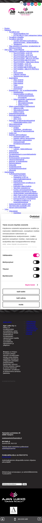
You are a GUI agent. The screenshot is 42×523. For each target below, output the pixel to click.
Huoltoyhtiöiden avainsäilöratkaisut (25, 193)
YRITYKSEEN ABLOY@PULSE (24, 67)
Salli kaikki (21, 291)
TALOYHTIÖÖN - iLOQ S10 (23, 55)
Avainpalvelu (17, 88)
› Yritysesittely (31, 325)
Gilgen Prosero (23, 104)
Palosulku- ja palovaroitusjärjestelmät (22, 120)
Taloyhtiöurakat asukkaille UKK (19, 206)
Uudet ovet (13, 133)
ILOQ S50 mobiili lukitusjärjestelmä (25, 197)
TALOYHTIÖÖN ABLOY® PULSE (25, 57)
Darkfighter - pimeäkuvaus (22, 129)
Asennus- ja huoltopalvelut (18, 161)
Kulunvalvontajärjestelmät (18, 115)
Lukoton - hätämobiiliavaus (22, 149)
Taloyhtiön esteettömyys (21, 188)
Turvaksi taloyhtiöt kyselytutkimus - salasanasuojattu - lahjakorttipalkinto (26, 41)
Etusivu (7, 28)
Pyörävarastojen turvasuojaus (19, 158)
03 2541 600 (6, 457)
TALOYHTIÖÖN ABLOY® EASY (24, 60)
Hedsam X (17, 117)
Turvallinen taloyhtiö (16, 39)
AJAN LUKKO (7, 322)
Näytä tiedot (30, 285)
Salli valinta (21, 298)
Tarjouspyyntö (18, 87)
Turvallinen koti (14, 32)
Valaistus (12, 145)
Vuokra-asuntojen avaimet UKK (20, 204)
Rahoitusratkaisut (15, 163)
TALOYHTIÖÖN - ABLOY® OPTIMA (26, 58)
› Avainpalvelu (31, 323)
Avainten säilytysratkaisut (18, 135)
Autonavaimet (14, 152)
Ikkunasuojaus (14, 156)
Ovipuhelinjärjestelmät (16, 113)
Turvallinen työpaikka (16, 37)
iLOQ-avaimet (18, 81)
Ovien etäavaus (14, 147)
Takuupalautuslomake (25, 103)
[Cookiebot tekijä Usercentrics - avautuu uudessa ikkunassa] (29, 217)
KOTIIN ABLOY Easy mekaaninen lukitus (27, 35)
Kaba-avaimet (18, 83)
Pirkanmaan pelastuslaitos (22, 140)
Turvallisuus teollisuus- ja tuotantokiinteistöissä (22, 201)
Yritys (6, 209)
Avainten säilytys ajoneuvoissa (24, 138)
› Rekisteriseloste (32, 328)
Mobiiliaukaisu (18, 92)
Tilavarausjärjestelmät (16, 159)
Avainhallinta (13, 78)
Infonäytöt (12, 170)
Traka (15, 85)
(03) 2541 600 (21, 519)
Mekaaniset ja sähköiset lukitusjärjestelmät (24, 51)
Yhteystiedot (13, 211)
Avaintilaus (17, 213)
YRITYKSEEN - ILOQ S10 (22, 65)
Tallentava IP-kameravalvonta (23, 131)
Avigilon (16, 128)
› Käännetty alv (31, 330)
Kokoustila (12, 165)
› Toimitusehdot (31, 327)
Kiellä (21, 304)
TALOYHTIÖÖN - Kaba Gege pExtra (26, 62)
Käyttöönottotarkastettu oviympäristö (26, 96)
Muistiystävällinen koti (21, 33)
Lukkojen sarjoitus (19, 74)
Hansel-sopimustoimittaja (17, 207)
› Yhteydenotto (31, 321)
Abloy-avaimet (18, 80)
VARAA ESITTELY (19, 175)
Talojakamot (17, 44)
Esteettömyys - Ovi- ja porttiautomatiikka (23, 90)
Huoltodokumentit (15, 167)
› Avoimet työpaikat (29, 333)
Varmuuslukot (18, 73)
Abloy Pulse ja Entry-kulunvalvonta (25, 195)
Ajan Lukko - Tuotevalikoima (14, 49)
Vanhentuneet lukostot (21, 76)
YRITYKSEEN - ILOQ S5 (22, 64)
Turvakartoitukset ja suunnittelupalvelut (22, 154)
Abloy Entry (17, 119)
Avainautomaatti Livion (21, 136)
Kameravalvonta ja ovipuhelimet (24, 199)
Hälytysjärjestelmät (15, 124)
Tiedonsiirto (13, 151)
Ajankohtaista (9, 172)
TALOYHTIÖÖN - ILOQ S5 (22, 53)
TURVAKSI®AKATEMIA (17, 174)
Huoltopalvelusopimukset (17, 168)
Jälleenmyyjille (23, 101)
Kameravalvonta (14, 126)
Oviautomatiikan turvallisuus (23, 94)
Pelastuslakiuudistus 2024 (22, 122)
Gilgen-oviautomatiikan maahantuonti (22, 106)
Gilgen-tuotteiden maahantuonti (24, 99)
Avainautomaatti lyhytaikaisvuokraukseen (21, 143)
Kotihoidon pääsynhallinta (22, 186)
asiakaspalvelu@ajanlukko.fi (12, 438)
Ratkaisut (7, 30)
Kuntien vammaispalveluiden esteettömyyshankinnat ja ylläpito (24, 190)
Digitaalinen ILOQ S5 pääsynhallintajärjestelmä (22, 178)
